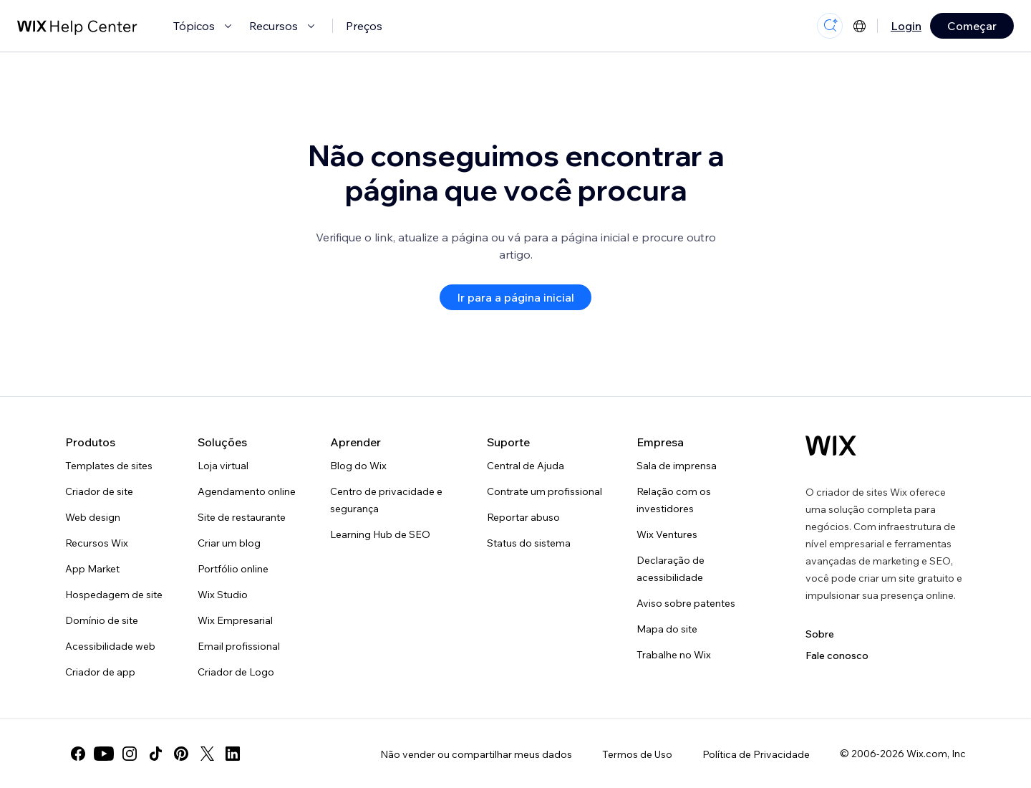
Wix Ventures (666, 534)
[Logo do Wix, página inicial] (830, 446)
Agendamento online (247, 491)
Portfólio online (233, 568)
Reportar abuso (523, 517)
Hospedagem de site (114, 594)
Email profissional (239, 646)
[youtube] (104, 754)
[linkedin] (233, 754)
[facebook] (78, 754)
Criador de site (99, 491)
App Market (92, 568)
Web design (92, 517)
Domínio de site (101, 620)
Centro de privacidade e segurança (386, 500)
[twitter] (207, 754)
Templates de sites (109, 465)
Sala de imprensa (676, 465)
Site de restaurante (242, 517)
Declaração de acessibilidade (670, 569)
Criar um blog (229, 543)
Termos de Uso (637, 754)
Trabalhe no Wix (673, 654)
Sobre (819, 634)
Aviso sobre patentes (685, 603)
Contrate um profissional (544, 491)
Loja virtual (223, 465)
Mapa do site (666, 629)
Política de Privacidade (756, 754)
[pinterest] (181, 754)
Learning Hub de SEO (380, 534)
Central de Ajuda (525, 465)
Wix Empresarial (235, 620)
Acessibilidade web (110, 646)
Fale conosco (836, 655)
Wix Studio (223, 594)
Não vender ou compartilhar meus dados (476, 754)
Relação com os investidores (673, 500)
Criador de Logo (236, 672)
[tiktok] (155, 754)
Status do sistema (529, 543)
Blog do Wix (358, 465)
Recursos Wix (96, 543)
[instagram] (129, 754)
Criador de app (100, 672)
